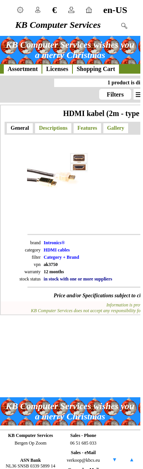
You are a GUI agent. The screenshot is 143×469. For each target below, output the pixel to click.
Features (87, 128)
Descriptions (53, 128)
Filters (115, 94)
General (20, 128)
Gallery (115, 128)
